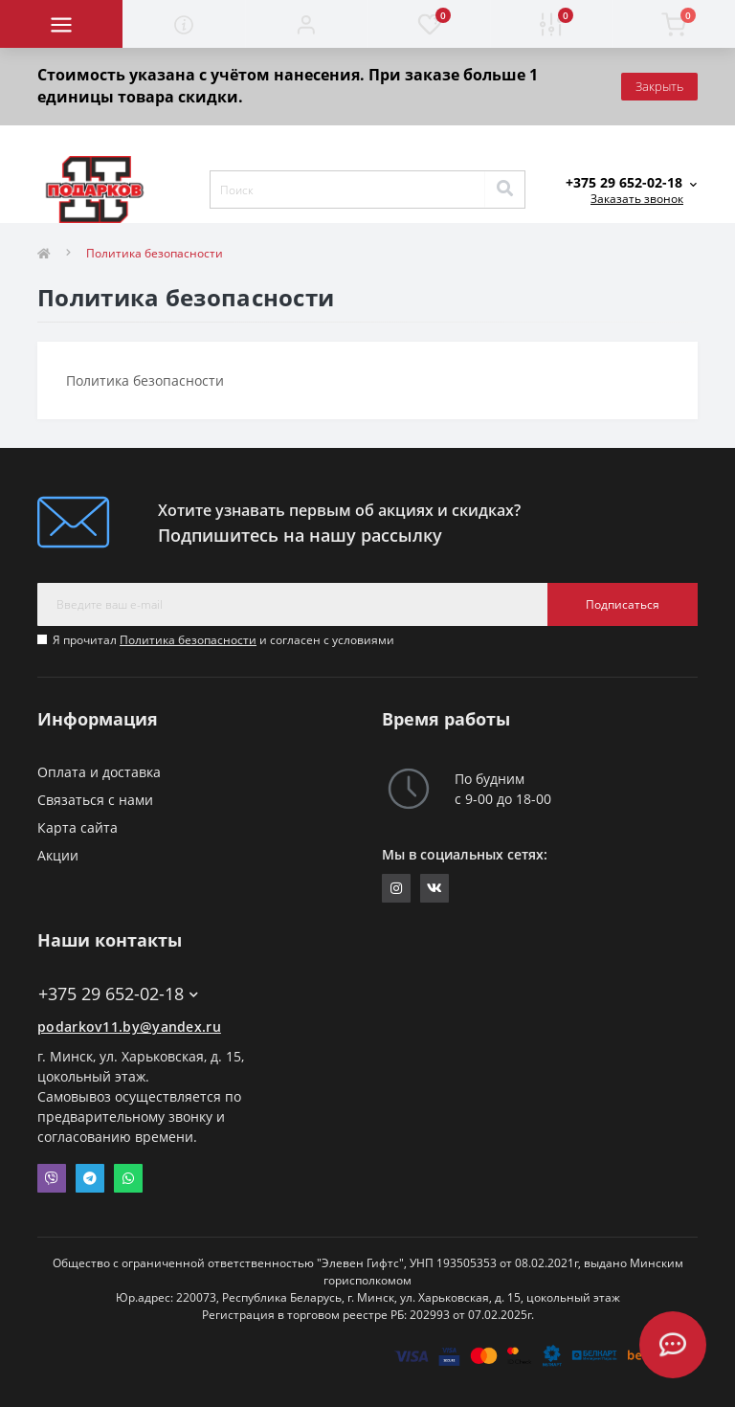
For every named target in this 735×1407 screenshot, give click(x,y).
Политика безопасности (188, 640)
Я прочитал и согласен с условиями (223, 640)
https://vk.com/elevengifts (434, 888)
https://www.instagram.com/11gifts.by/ (396, 888)
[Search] (504, 189)
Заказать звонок (636, 198)
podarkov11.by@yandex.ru (129, 1026)
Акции (57, 855)
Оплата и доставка (99, 772)
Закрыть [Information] (659, 86)
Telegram (90, 1178)
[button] (306, 24)
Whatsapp (128, 1178)
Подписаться (622, 604)
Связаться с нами (95, 800)
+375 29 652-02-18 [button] (118, 994)
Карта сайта (77, 827)
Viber (51, 1178)
